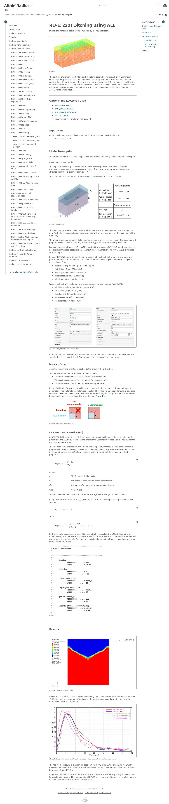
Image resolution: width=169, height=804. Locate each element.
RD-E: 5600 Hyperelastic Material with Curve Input (25, 245)
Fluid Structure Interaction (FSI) (151, 45)
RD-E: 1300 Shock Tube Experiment (21, 100)
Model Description (150, 36)
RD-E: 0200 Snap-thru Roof (23, 56)
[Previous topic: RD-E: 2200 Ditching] (160, 15)
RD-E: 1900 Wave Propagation (24, 121)
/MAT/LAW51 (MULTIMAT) (66, 112)
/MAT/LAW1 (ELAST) (63, 105)
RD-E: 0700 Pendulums (21, 76)
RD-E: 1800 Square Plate (21, 117)
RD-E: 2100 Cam (18, 129)
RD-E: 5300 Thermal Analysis (23, 229)
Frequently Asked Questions (20, 255)
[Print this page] (166, 15)
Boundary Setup (151, 40)
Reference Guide (20, 45)
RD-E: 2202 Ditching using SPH (26, 140)
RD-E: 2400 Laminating (21, 154)
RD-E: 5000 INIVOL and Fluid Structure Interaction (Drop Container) (23, 216)
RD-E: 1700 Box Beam (20, 113)
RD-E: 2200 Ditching (39, 15)
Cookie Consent (105, 793)
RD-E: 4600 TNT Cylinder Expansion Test (22, 194)
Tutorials (13, 37)
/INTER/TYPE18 (61, 115)
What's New (14, 29)
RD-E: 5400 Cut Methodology (23, 233)
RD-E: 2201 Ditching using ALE (60, 15)
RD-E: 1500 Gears (18, 105)
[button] (8, 25)
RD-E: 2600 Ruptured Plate (23, 162)
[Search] (158, 5)
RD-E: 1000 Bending (20, 87)
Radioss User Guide (18, 41)
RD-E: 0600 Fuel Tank (20, 72)
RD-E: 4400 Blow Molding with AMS (24, 184)
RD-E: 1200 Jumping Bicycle (23, 95)
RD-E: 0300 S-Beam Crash (22, 60)
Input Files (146, 32)
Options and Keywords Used (152, 27)
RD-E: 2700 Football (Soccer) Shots (23, 167)
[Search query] (129, 5)
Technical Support (91, 793)
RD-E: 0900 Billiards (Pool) (22, 83)
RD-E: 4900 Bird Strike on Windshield (22, 209)
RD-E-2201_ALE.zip (63, 138)
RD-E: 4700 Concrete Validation (25, 199)
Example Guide (20, 15)
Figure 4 (99, 396)
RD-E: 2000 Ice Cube (20, 125)
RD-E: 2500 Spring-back (21, 158)
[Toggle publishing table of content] (5, 21)
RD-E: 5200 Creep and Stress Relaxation (23, 224)
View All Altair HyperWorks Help (24, 272)
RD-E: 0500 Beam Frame (21, 68)
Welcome (13, 25)
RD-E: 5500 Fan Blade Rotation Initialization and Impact (24, 238)
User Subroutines (20, 264)
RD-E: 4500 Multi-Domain (22, 189)
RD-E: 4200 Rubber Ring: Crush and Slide (25, 178)
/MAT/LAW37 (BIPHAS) (64, 108)
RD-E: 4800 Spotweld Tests (23, 203)
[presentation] (74, 452)
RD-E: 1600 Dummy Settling (23, 109)
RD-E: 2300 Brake (18, 150)
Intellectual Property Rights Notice (70, 793)
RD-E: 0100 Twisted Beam (22, 52)
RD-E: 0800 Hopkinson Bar (22, 79)
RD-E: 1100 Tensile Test (21, 91)
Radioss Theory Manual (19, 260)
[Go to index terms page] (162, 6)
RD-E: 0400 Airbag (19, 64)
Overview (17, 33)
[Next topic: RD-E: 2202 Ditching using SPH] (163, 15)
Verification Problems (22, 250)
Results (145, 50)
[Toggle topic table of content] (163, 21)
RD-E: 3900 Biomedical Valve (23, 172)
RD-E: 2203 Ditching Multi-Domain (24, 145)
